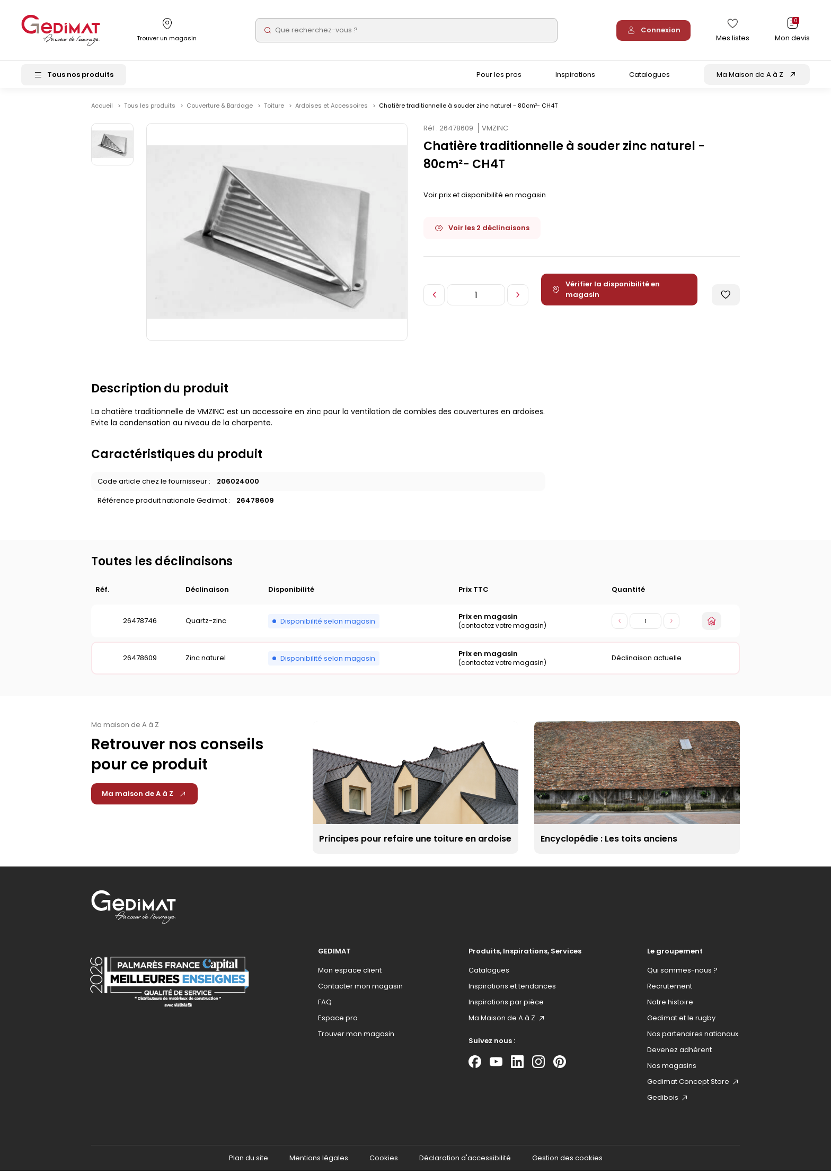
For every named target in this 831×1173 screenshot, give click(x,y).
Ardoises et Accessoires (332, 107)
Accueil (102, 107)
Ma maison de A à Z (144, 796)
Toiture (275, 107)
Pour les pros (498, 76)
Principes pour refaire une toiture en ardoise (415, 841)
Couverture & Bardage (220, 107)
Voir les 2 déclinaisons (482, 230)
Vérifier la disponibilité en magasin (606, 291)
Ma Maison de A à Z (750, 76)
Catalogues (649, 76)
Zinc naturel (205, 660)
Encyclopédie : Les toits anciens (609, 841)
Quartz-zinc (205, 623)
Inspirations (575, 76)
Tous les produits (150, 107)
